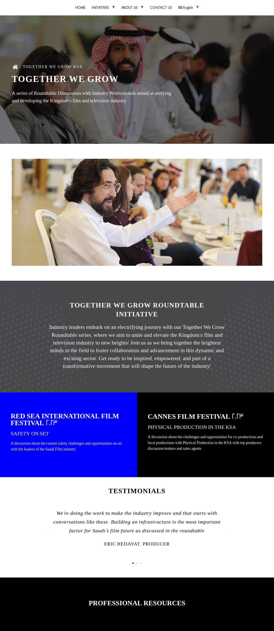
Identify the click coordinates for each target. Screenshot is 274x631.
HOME (80, 7)
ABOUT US (129, 7)
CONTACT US (161, 7)
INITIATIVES (100, 7)
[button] (16, 212)
